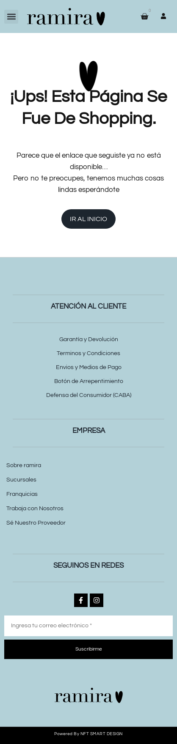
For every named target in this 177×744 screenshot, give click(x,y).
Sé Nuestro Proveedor (36, 523)
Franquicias (22, 494)
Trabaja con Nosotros (35, 509)
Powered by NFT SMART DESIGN (88, 734)
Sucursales (21, 480)
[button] (11, 17)
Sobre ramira (23, 465)
